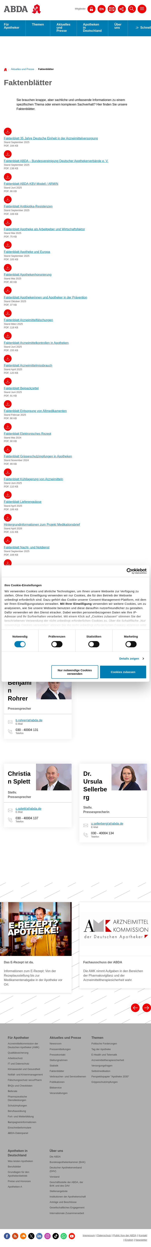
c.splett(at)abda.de (28, 809)
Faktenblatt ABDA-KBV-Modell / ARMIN (31, 185)
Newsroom (55, 1044)
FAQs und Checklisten (20, 1086)
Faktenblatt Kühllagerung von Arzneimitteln (33, 480)
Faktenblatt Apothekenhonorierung (28, 275)
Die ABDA (55, 1157)
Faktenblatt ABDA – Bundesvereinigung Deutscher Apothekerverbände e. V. (56, 162)
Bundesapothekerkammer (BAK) (67, 1163)
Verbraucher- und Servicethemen (68, 1077)
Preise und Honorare (19, 1182)
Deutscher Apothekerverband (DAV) (66, 1170)
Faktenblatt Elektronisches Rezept (27, 435)
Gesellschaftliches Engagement (67, 1208)
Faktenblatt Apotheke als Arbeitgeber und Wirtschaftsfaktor (44, 230)
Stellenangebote (59, 1192)
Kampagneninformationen (22, 1123)
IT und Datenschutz (18, 1064)
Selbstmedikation (100, 1072)
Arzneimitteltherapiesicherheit (107, 1061)
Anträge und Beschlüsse (63, 1203)
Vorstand (54, 1177)
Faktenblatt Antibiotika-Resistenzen (28, 207)
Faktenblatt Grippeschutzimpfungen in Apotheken (38, 457)
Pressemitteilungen (60, 1050)
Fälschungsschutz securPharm (25, 1081)
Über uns (117, 27)
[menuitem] (21, 70)
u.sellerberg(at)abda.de (107, 824)
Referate (12, 1092)
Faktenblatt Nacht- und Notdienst (26, 548)
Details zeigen (129, 658)
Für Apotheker (11, 27)
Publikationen (57, 1083)
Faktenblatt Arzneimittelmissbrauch (28, 366)
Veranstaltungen (59, 1094)
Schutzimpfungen (17, 1106)
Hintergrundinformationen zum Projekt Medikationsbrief (42, 525)
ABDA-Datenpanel (18, 1134)
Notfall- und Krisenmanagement (25, 1075)
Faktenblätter (46, 70)
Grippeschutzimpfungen (104, 1083)
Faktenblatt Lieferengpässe (22, 503)
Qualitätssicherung (18, 1053)
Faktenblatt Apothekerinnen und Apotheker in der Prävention (45, 298)
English (129, 1241)
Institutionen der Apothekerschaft (68, 1197)
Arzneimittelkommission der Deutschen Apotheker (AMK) (23, 1046)
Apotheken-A (15, 1187)
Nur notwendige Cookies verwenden (75, 672)
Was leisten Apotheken (20, 1162)
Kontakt (143, 1236)
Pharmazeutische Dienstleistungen (17, 1099)
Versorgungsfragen (101, 1066)
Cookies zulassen (123, 672)
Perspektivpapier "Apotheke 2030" (110, 1077)
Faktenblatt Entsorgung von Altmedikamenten (35, 412)
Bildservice (56, 1088)
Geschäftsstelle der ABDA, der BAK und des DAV (66, 1185)
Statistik (54, 1066)
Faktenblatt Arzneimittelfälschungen (28, 321)
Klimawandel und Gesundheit (24, 1070)
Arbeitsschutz (15, 1059)
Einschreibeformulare (19, 1128)
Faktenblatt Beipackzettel (21, 389)
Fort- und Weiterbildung (21, 1117)
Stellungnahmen (59, 1061)
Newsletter (141, 1241)
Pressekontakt (57, 1055)
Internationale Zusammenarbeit (67, 1214)
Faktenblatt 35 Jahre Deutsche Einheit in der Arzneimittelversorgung (51, 139)
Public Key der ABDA (124, 1236)
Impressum (89, 1236)
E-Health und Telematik (104, 1055)
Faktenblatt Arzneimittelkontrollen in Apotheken (36, 344)
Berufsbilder (14, 1167)
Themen (38, 25)
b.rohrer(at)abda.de (29, 721)
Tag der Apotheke (101, 1050)
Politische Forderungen (104, 1044)
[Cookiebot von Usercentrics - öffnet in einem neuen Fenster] (129, 571)
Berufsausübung (17, 1112)
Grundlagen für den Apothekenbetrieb (18, 1175)
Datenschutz (104, 1236)
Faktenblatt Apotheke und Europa (27, 253)
